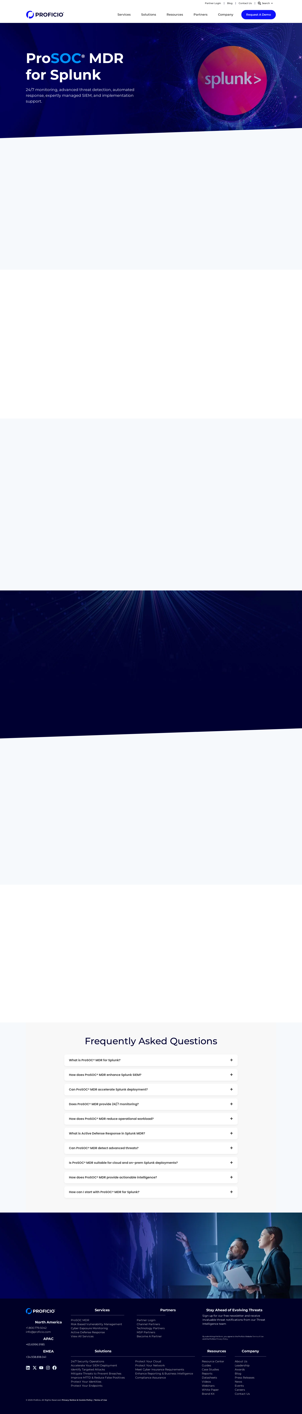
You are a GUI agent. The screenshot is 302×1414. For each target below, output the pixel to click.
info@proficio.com (38, 1332)
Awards (240, 1369)
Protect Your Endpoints (86, 1385)
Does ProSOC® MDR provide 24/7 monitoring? (151, 1104)
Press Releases (244, 1377)
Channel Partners (148, 1324)
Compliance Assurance (150, 1377)
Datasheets (209, 1377)
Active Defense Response (88, 1332)
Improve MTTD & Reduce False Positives (98, 1377)
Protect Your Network (150, 1365)
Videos (206, 1381)
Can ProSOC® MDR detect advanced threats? (151, 1148)
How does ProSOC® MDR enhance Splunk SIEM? (151, 1075)
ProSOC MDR (80, 1320)
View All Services (82, 1336)
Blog (238, 1373)
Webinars (208, 1385)
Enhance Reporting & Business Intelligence (164, 1373)
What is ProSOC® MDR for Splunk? (151, 1060)
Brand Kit (208, 1393)
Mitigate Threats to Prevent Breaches (96, 1373)
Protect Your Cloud (148, 1361)
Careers (240, 1389)
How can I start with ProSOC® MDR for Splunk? (151, 1192)
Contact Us (242, 1393)
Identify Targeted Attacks (88, 1369)
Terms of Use (258, 1336)
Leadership (242, 1365)
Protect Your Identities (86, 1381)
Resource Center (213, 1361)
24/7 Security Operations (87, 1361)
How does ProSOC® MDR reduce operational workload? (151, 1119)
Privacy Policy (222, 1339)
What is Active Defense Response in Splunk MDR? (151, 1133)
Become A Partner (149, 1336)
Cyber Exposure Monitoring (89, 1328)
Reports (207, 1373)
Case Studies (210, 1369)
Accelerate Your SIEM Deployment (94, 1365)
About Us (241, 1361)
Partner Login (146, 1320)
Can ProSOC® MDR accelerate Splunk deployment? (151, 1089)
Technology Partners (151, 1328)
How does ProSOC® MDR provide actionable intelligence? (151, 1177)
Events (239, 1385)
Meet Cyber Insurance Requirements (159, 1369)
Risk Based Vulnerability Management (96, 1324)
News (238, 1381)
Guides (206, 1365)
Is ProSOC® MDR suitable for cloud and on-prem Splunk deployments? (151, 1163)
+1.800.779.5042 (36, 1328)
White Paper (210, 1389)
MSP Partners (146, 1332)
